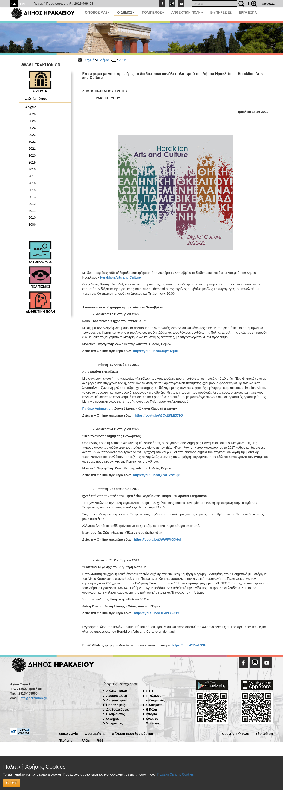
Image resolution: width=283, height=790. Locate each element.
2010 (32, 217)
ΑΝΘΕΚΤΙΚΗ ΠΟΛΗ (187, 12)
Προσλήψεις (115, 705)
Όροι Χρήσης (95, 733)
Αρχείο (30, 107)
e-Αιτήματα (154, 705)
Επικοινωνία (68, 733)
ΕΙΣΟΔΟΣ (268, 4)
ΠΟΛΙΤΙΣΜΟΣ (153, 12)
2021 (32, 148)
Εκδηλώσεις (115, 714)
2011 (32, 211)
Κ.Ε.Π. (150, 691)
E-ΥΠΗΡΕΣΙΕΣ (221, 12)
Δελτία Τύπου (36, 99)
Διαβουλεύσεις (117, 709)
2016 (32, 183)
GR (14, 4)
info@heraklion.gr (33, 698)
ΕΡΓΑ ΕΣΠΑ (248, 12)
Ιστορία (151, 714)
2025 (32, 121)
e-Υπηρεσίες (155, 700)
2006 (32, 224)
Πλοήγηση (66, 740)
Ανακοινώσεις (117, 696)
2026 (32, 114)
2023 (32, 135)
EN (22, 4)
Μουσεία (152, 723)
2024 (32, 128)
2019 (32, 162)
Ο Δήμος (103, 60)
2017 (32, 176)
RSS (100, 740)
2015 (32, 190)
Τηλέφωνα (154, 696)
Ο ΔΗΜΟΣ (125, 12)
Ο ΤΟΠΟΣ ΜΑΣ (97, 12)
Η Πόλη (151, 709)
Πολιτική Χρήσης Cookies (175, 774)
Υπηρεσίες (114, 723)
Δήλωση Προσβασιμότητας (133, 733)
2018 (32, 169)
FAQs (85, 740)
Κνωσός (152, 719)
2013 (32, 197)
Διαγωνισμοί (116, 700)
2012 (32, 204)
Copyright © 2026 (235, 733)
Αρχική (89, 60)
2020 (32, 155)
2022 (122, 60)
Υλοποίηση (264, 733)
